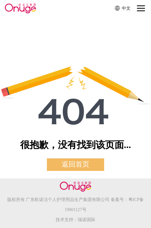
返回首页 (75, 164)
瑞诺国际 (86, 219)
